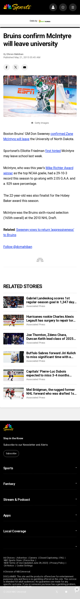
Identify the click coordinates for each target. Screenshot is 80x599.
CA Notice (9, 565)
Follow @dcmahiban (17, 247)
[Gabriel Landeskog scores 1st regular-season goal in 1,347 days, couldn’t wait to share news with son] (13, 302)
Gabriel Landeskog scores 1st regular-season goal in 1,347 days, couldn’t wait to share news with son (51, 300)
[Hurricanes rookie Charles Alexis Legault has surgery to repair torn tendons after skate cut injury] (13, 320)
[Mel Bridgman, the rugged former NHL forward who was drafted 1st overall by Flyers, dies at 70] (13, 393)
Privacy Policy (57, 563)
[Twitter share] (15, 67)
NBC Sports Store (13, 560)
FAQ (62, 557)
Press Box (29, 560)
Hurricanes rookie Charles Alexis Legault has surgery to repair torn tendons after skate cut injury (50, 318)
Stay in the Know (13, 438)
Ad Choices (9, 557)
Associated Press (35, 306)
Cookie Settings (25, 565)
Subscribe (11, 453)
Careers (33, 557)
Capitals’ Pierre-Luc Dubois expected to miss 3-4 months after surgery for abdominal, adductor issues (47, 373)
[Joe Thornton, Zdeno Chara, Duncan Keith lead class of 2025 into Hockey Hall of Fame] (13, 338)
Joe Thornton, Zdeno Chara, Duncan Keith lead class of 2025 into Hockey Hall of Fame (49, 337)
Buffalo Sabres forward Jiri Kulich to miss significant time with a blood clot (51, 355)
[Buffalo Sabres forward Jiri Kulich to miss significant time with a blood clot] (13, 357)
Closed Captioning (48, 557)
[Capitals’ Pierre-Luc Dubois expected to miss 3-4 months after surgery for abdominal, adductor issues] (13, 375)
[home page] (17, 7)
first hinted (53, 151)
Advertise (22, 557)
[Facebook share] (6, 67)
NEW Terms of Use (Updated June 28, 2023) (26, 563)
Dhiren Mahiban (15, 54)
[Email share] (24, 67)
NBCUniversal (23, 571)
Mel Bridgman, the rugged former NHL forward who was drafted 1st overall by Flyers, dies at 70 (50, 391)
